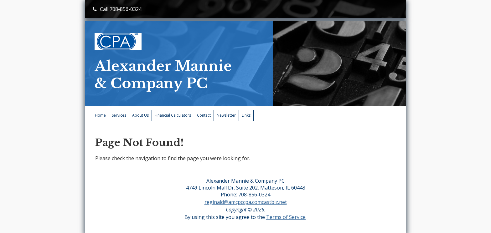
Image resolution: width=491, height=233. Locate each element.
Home (100, 115)
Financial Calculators (173, 115)
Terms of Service (286, 217)
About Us (140, 115)
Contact (204, 115)
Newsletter (226, 115)
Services (119, 115)
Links (246, 115)
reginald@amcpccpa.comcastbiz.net (245, 202)
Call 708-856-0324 (117, 9)
